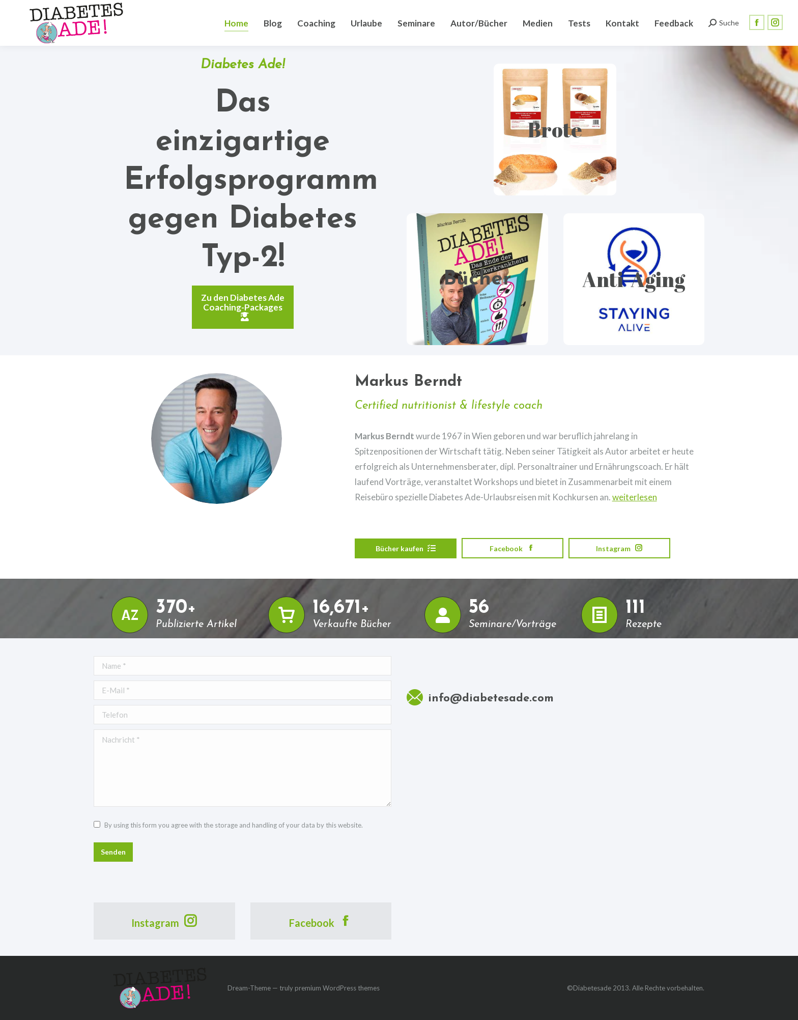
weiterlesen (634, 497)
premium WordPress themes (337, 988)
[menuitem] (236, 23)
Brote (555, 130)
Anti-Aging (633, 279)
